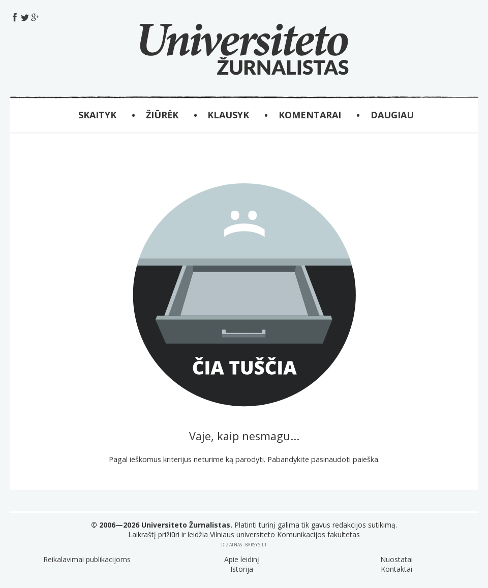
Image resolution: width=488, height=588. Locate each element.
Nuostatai (396, 559)
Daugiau (392, 115)
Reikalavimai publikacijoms (87, 559)
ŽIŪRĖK (162, 115)
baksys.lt (256, 544)
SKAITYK (97, 115)
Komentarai (310, 115)
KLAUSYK (228, 115)
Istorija (241, 569)
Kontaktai (396, 569)
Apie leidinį (241, 559)
